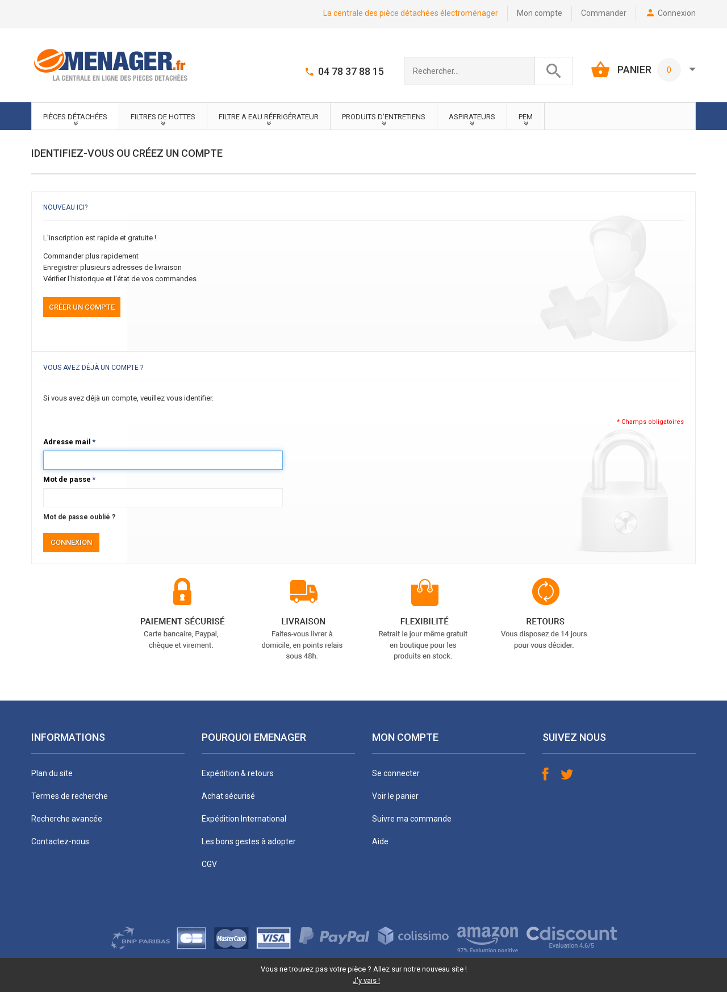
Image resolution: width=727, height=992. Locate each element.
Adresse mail (67, 442)
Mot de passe (67, 479)
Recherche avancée (66, 818)
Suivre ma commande (412, 818)
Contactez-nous (60, 841)
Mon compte (539, 13)
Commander (603, 13)
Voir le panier (395, 796)
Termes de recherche (69, 796)
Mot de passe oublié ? (79, 517)
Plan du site (52, 773)
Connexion (677, 13)
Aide (380, 841)
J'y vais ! (366, 980)
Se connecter (396, 773)
